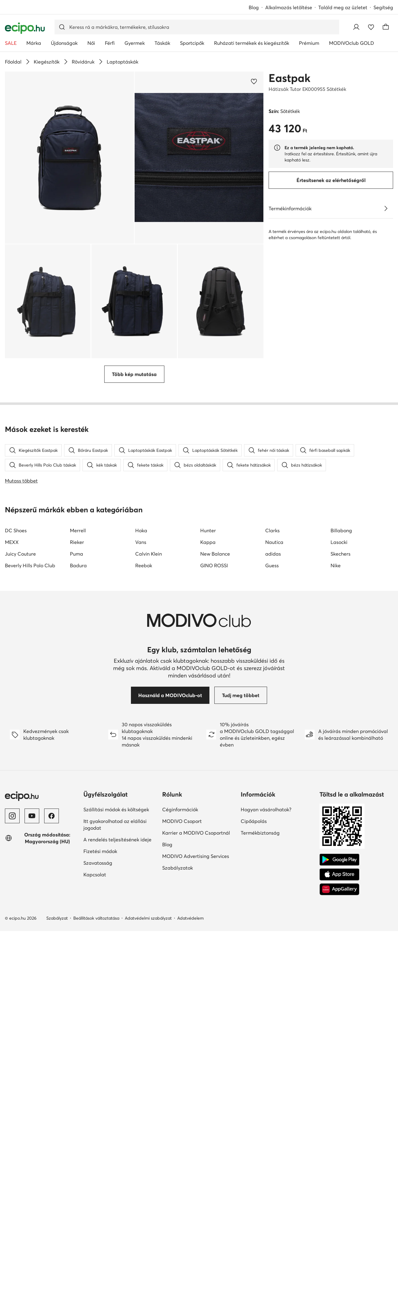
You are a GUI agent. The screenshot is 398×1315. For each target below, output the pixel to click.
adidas (273, 895)
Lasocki (339, 883)
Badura (78, 906)
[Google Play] (339, 1201)
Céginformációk (180, 1150)
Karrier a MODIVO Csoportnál (196, 1174)
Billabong (341, 871)
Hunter (208, 871)
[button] (69, 158)
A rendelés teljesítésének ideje (117, 1180)
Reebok (143, 906)
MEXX (12, 883)
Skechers (340, 895)
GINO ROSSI (214, 906)
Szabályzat (57, 1259)
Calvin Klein (148, 895)
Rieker (77, 883)
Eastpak (289, 78)
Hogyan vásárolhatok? (266, 1150)
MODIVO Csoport (182, 1162)
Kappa (208, 883)
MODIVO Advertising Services (195, 1197)
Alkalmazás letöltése (288, 7)
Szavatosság (97, 1204)
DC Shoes (16, 871)
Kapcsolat (94, 1215)
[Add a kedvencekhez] (254, 81)
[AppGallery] (339, 1230)
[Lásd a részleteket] (385, 208)
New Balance (215, 895)
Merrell (78, 871)
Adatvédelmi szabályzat (148, 1259)
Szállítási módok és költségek (116, 1150)
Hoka (141, 871)
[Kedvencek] (371, 27)
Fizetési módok (100, 1192)
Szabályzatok (177, 1209)
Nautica (274, 883)
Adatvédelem (190, 1259)
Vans (140, 883)
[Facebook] (51, 1157)
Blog (254, 7)
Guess (272, 906)
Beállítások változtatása (96, 1259)
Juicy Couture (20, 895)
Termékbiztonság (260, 1174)
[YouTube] (32, 1157)
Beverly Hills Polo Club (30, 906)
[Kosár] (385, 27)
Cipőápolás (254, 1162)
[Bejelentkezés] (356, 27)
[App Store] (339, 1215)
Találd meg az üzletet (342, 7)
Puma (76, 895)
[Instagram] (12, 1157)
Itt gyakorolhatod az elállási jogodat (115, 1165)
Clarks (272, 871)
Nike (336, 906)
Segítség (383, 7)
